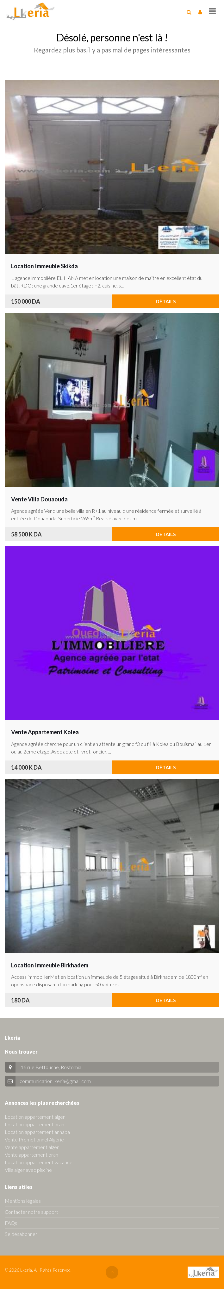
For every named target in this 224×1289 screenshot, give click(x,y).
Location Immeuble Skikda (44, 266)
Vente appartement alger (32, 1147)
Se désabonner (21, 1234)
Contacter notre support (31, 1212)
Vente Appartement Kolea (45, 732)
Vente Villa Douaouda (39, 499)
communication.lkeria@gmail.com (55, 1081)
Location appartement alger (35, 1117)
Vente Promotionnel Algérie (34, 1139)
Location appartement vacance (38, 1162)
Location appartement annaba (37, 1132)
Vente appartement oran (31, 1155)
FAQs (11, 1223)
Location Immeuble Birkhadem (49, 965)
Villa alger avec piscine (28, 1170)
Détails (166, 301)
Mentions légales (23, 1201)
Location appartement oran (34, 1124)
